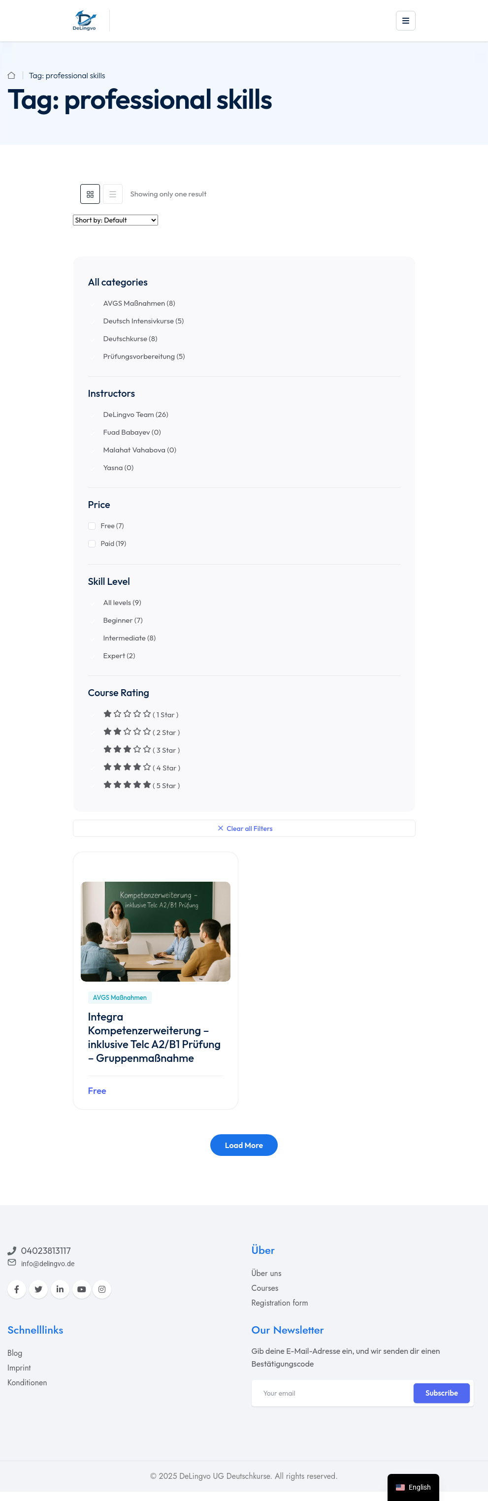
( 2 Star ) (141, 732)
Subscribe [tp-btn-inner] (441, 1392)
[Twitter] (38, 1288)
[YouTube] (81, 1288)
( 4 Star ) (142, 767)
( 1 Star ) (141, 714)
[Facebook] (16, 1288)
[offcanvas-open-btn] (406, 21)
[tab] (90, 194)
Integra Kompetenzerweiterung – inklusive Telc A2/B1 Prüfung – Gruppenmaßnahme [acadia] (154, 1036)
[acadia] (85, 19)
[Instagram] (102, 1288)
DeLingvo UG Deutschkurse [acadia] (224, 1475)
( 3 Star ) (141, 750)
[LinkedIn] (60, 1288)
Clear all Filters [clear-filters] (245, 827)
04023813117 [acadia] (46, 1250)
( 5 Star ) (141, 785)
